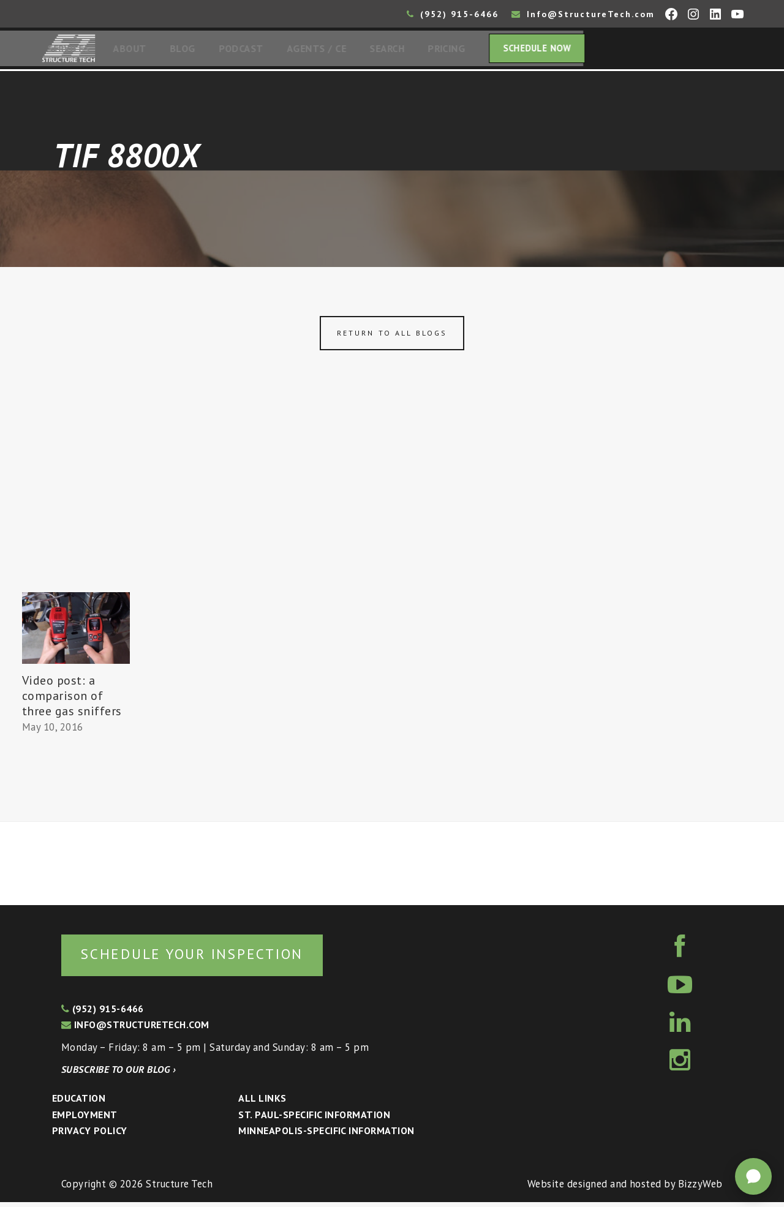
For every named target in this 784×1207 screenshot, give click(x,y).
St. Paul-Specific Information (314, 1119)
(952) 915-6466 (453, 14)
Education (78, 1103)
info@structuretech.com (135, 1029)
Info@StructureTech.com (583, 14)
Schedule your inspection (205, 958)
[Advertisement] (392, 504)
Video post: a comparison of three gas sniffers (72, 699)
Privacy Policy (89, 1135)
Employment (85, 1119)
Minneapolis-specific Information (326, 1135)
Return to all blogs (392, 336)
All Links (262, 1103)
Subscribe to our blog (118, 1074)
